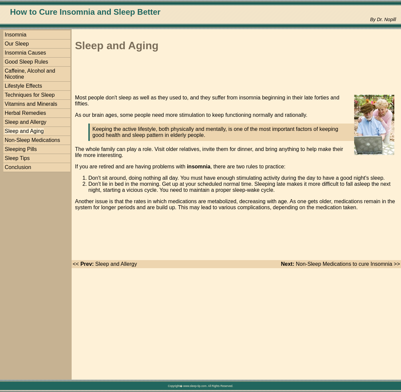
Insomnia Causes (25, 53)
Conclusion (18, 167)
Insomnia (15, 34)
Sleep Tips (17, 158)
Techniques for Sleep (30, 95)
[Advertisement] (197, 74)
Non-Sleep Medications (32, 140)
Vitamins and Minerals (31, 104)
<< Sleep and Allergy (105, 264)
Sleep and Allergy (26, 122)
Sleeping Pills (21, 149)
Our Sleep (17, 44)
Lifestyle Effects (23, 86)
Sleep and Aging (24, 131)
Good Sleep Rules (26, 62)
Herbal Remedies (25, 113)
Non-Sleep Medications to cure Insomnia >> (340, 264)
